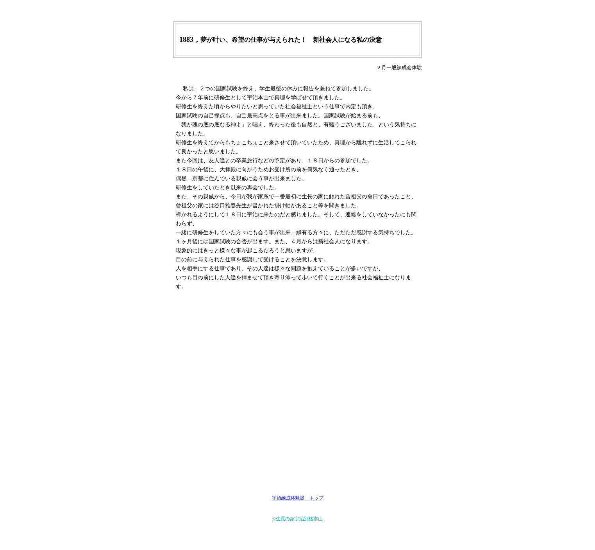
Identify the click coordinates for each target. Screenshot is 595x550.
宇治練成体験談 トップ (297, 498)
